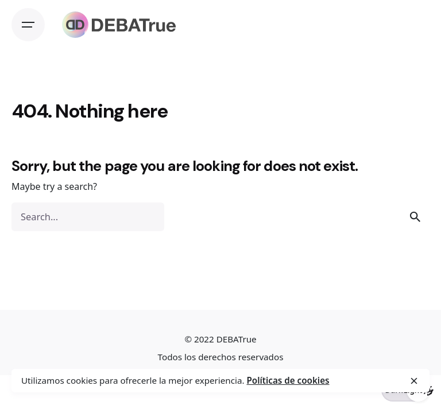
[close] (414, 381)
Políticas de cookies (287, 380)
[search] (415, 216)
